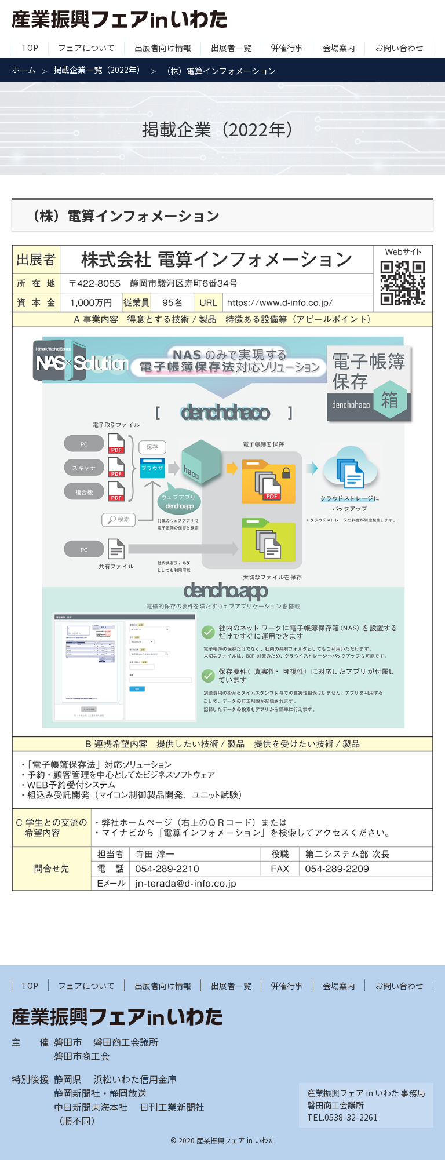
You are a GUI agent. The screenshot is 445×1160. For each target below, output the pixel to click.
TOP (29, 47)
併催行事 (287, 47)
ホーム (24, 69)
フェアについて (86, 47)
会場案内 (339, 47)
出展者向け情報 (162, 47)
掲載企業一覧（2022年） (99, 69)
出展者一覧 (231, 47)
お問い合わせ (399, 47)
